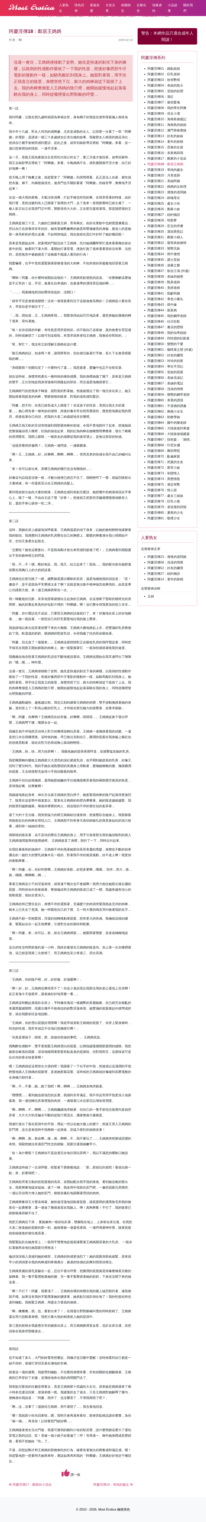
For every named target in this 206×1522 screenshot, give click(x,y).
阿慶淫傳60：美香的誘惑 (165, 400)
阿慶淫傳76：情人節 (162, 490)
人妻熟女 (64, 7)
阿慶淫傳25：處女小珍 (163, 203)
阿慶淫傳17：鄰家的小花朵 (166, 158)
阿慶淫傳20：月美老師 (163, 175)
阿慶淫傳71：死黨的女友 (165, 462)
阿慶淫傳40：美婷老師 (163, 287)
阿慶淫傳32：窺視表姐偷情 (166, 242)
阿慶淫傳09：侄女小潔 (163, 113)
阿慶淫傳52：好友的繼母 (165, 355)
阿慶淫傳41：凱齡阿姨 (163, 293)
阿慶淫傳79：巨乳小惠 (163, 501)
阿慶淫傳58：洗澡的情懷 (165, 389)
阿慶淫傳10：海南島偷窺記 (166, 119)
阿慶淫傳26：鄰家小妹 (163, 209)
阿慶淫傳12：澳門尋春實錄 (166, 130)
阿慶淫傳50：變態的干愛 (165, 344)
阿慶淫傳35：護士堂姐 (163, 259)
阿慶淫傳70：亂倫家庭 (163, 456)
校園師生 (126, 7)
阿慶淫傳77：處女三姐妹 (165, 495)
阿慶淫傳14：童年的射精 (165, 141)
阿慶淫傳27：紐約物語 (163, 214)
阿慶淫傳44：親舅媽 (162, 310)
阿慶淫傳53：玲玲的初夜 (165, 361)
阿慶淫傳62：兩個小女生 (165, 411)
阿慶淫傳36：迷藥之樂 (163, 265)
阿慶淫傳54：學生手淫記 (165, 366)
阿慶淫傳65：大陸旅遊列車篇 (168, 428)
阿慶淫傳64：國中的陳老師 (166, 422)
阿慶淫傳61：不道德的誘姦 (166, 405)
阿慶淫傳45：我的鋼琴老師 (166, 316)
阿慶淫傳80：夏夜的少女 (165, 512)
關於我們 (188, 7)
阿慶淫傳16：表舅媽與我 (165, 153)
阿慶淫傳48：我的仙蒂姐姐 (166, 332)
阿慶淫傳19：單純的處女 (165, 169)
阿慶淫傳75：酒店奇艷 (163, 484)
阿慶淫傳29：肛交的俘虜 (165, 226)
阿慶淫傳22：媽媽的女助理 (166, 186)
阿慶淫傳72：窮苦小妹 (163, 467)
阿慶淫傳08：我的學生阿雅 (166, 108)
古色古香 (110, 7)
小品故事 (172, 7)
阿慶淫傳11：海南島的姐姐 (166, 124)
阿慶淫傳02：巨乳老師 (163, 74)
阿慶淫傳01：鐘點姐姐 (163, 68)
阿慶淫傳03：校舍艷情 (163, 79)
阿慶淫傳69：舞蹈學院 (163, 450)
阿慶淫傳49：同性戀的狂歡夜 (168, 338)
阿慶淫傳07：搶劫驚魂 (163, 102)
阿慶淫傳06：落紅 (160, 96)
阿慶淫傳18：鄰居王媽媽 (165, 164)
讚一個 (71, 1473)
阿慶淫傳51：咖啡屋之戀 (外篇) (170, 349)
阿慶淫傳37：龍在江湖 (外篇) (168, 271)
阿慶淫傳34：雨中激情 (163, 254)
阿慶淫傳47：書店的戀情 (165, 327)
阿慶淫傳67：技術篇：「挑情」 (170, 439)
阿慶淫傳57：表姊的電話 (165, 383)
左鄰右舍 (141, 7)
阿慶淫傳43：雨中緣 (162, 304)
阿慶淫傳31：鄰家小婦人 (165, 237)
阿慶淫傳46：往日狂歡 (163, 321)
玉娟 (150, 596)
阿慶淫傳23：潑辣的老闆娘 (166, 192)
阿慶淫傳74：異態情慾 (163, 479)
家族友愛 (95, 7)
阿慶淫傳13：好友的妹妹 (165, 136)
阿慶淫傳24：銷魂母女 (163, 198)
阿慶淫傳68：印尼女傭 (163, 445)
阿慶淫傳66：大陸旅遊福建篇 (168, 434)
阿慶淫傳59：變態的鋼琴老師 (168, 394)
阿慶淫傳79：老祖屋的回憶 (166, 507)
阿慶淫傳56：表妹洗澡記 (165, 377)
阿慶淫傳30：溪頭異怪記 (165, 231)
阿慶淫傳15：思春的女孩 (165, 147)
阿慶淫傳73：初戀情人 (163, 473)
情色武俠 (79, 7)
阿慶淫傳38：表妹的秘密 (165, 276)
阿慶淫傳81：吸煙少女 (163, 518)
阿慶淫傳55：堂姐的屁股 (165, 372)
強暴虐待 (157, 7)
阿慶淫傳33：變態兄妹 (163, 248)
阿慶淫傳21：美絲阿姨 (163, 181)
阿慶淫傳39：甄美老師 (163, 282)
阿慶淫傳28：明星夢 (162, 220)
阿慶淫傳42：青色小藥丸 (165, 299)
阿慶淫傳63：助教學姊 (163, 417)
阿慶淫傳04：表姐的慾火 (165, 85)
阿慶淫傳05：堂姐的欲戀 (165, 91)
